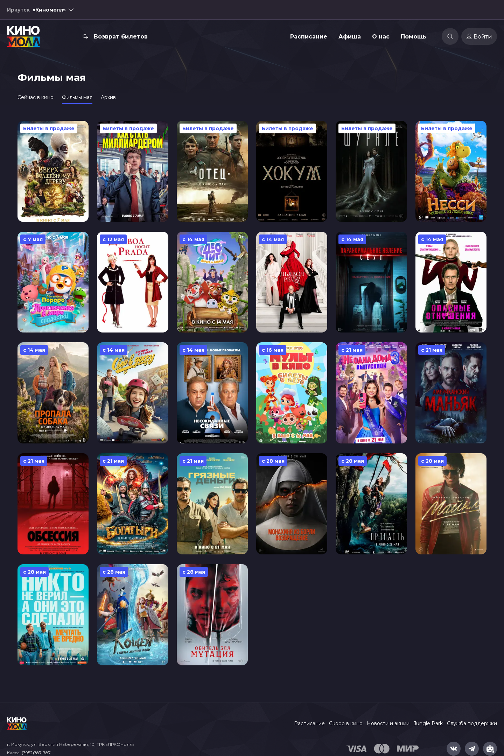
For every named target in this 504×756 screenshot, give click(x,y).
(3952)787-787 (36, 752)
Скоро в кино (346, 723)
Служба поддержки (472, 723)
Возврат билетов (121, 36)
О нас (381, 36)
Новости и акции (388, 723)
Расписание (308, 36)
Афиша (349, 36)
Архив (108, 97)
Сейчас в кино (36, 97)
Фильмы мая (77, 97)
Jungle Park (428, 723)
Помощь (413, 36)
